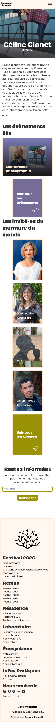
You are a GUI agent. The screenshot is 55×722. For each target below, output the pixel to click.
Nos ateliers (10, 641)
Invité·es (7, 566)
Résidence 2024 (12, 616)
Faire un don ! (11, 696)
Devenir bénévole (13, 576)
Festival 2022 (11, 598)
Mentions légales (27, 706)
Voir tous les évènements (27, 198)
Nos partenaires (12, 663)
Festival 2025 (11, 588)
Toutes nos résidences (16, 620)
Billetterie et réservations (18, 569)
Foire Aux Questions (14, 675)
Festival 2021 (10, 601)
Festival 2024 (11, 591)
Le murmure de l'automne (18, 631)
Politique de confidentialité (27, 711)
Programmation (12, 562)
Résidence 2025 (12, 613)
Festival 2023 (11, 594)
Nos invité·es (10, 660)
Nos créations (11, 635)
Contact (8, 678)
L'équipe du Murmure (15, 657)
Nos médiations (12, 638)
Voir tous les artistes (27, 434)
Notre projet (10, 653)
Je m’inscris (27, 498)
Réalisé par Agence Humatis (27, 716)
